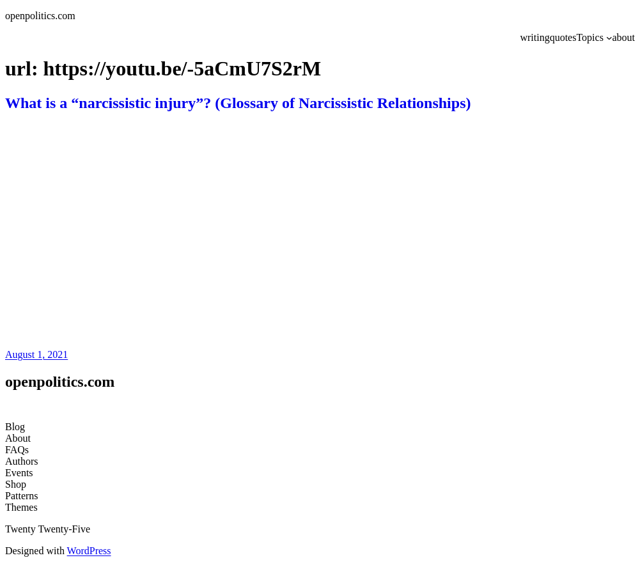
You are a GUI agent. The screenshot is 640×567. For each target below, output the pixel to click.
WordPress (89, 550)
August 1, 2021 (36, 354)
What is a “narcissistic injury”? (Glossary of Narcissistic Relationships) (238, 103)
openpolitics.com (40, 15)
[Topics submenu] (609, 38)
